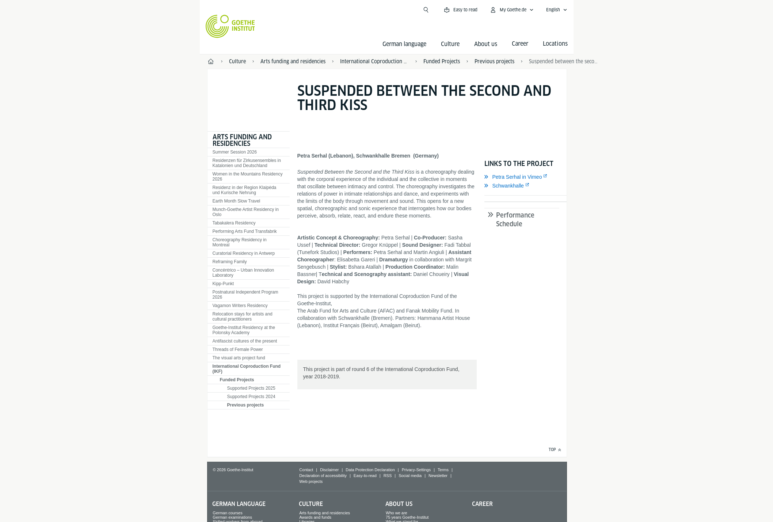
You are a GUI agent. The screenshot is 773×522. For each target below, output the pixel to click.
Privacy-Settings (416, 470)
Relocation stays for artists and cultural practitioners (243, 316)
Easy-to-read (365, 475)
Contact (306, 470)
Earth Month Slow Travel (236, 201)
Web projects (311, 481)
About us (485, 44)
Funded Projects (237, 379)
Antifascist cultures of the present (245, 341)
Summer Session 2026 (235, 152)
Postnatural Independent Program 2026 (245, 295)
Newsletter (438, 475)
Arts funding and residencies (242, 140)
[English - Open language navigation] (557, 10)
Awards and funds (315, 517)
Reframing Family (230, 261)
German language (404, 44)
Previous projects (245, 405)
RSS (388, 475)
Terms (443, 470)
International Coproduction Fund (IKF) (247, 369)
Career (482, 503)
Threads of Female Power (238, 349)
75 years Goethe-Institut (407, 517)
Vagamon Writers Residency (240, 305)
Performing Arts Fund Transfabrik (245, 231)
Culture (450, 44)
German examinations (232, 517)
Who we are (396, 513)
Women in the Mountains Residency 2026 (248, 176)
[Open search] (425, 9)
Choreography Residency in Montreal (240, 242)
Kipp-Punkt (223, 283)
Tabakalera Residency (234, 223)
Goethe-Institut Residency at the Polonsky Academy (244, 330)
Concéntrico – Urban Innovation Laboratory (243, 273)
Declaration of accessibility (323, 475)
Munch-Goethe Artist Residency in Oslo (246, 212)
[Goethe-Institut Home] (230, 26)
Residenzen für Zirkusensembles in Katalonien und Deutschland (247, 163)
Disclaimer (329, 470)
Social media (410, 475)
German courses (227, 513)
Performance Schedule (515, 219)
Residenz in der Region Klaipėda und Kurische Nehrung (245, 190)
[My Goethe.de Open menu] (511, 10)
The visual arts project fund (239, 357)
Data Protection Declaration (370, 470)
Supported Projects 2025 (251, 388)
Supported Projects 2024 (251, 396)
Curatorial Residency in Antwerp (244, 253)
